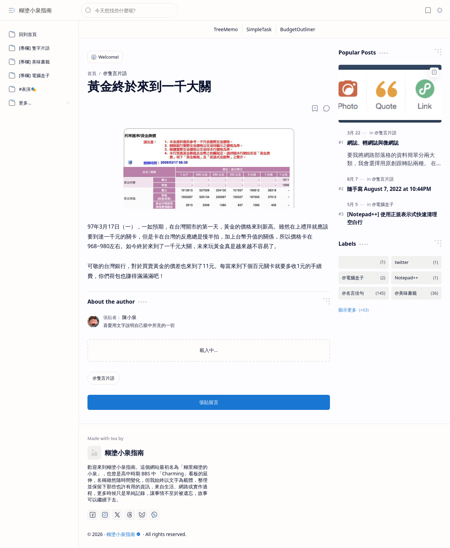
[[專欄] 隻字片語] (39, 48)
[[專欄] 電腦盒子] (39, 75)
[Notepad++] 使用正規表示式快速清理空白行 (392, 218)
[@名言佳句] (364, 293)
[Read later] (315, 108)
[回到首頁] (39, 34)
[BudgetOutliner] (297, 29)
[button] (12, 10)
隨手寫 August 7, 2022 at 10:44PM (389, 188)
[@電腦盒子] (383, 204)
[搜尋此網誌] (129, 10)
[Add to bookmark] (434, 72)
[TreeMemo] (226, 29)
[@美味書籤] (416, 293)
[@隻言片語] (103, 378)
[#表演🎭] (39, 89)
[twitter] (416, 262)
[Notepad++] (416, 277)
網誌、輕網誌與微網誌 (373, 142)
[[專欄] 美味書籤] (39, 62)
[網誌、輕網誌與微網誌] (390, 94)
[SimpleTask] (259, 29)
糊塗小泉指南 (35, 10)
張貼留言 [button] (208, 402)
